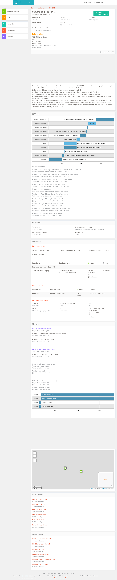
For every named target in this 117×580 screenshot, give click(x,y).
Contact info (11, 24)
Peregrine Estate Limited (39, 509)
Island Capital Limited (38, 549)
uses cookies (24, 576)
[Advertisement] (14, 70)
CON (53, 8)
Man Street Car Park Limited (40, 564)
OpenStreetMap (104, 488)
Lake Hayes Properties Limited (40, 554)
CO (50, 8)
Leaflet (91, 488)
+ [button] (35, 453)
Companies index (40, 8)
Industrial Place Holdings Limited (41, 539)
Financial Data (12, 30)
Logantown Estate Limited (39, 504)
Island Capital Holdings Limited (41, 544)
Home (32, 8)
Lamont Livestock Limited (39, 499)
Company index (98, 2)
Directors (10, 36)
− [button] (35, 456)
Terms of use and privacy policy (58, 578)
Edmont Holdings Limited (39, 515)
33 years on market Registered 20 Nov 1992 (101, 13)
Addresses (10, 18)
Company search (86, 2)
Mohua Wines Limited (38, 520)
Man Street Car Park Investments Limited (43, 559)
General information (13, 11)
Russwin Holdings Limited (39, 525)
